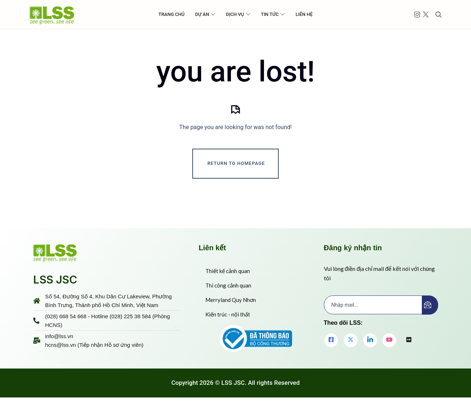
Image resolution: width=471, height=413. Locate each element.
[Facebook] (331, 349)
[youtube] (389, 349)
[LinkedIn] (370, 349)
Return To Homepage (236, 172)
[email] (373, 313)
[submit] (430, 313)
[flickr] (409, 349)
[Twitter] (350, 349)
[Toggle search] (438, 14)
